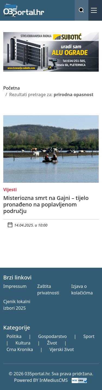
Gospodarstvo (52, 336)
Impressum (15, 286)
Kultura (23, 343)
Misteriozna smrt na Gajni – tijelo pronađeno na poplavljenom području (46, 204)
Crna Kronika (20, 349)
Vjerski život (62, 349)
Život (52, 343)
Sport (89, 336)
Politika (14, 336)
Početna (11, 88)
